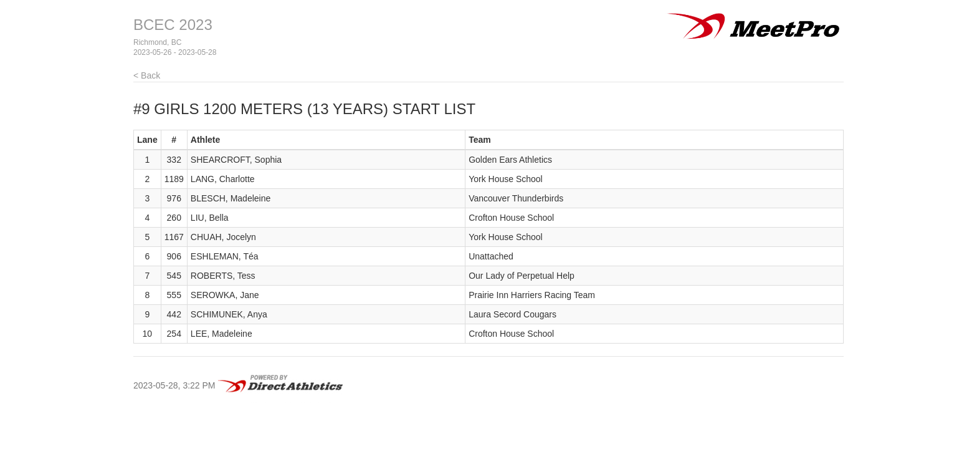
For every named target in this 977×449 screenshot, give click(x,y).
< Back (146, 75)
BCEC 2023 (172, 24)
